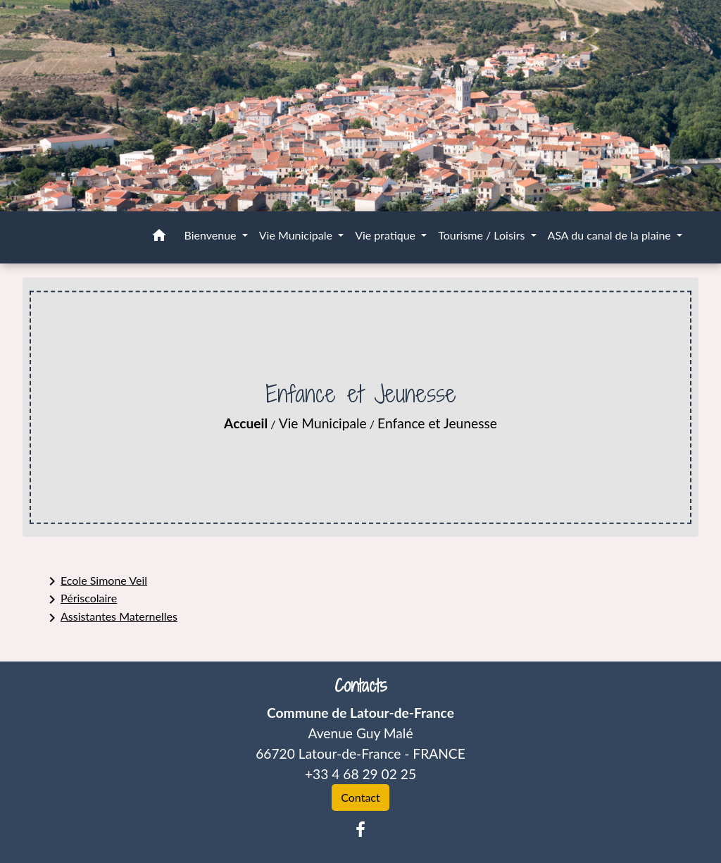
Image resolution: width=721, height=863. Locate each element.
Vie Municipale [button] (297, 235)
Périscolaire (80, 599)
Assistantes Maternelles (110, 617)
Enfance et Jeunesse (437, 423)
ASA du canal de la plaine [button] (611, 235)
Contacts (360, 686)
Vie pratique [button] (386, 235)
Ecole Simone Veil (95, 581)
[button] (159, 237)
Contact (360, 797)
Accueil (246, 423)
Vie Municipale (323, 423)
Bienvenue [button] (211, 235)
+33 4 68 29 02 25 (360, 774)
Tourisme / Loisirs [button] (482, 235)
